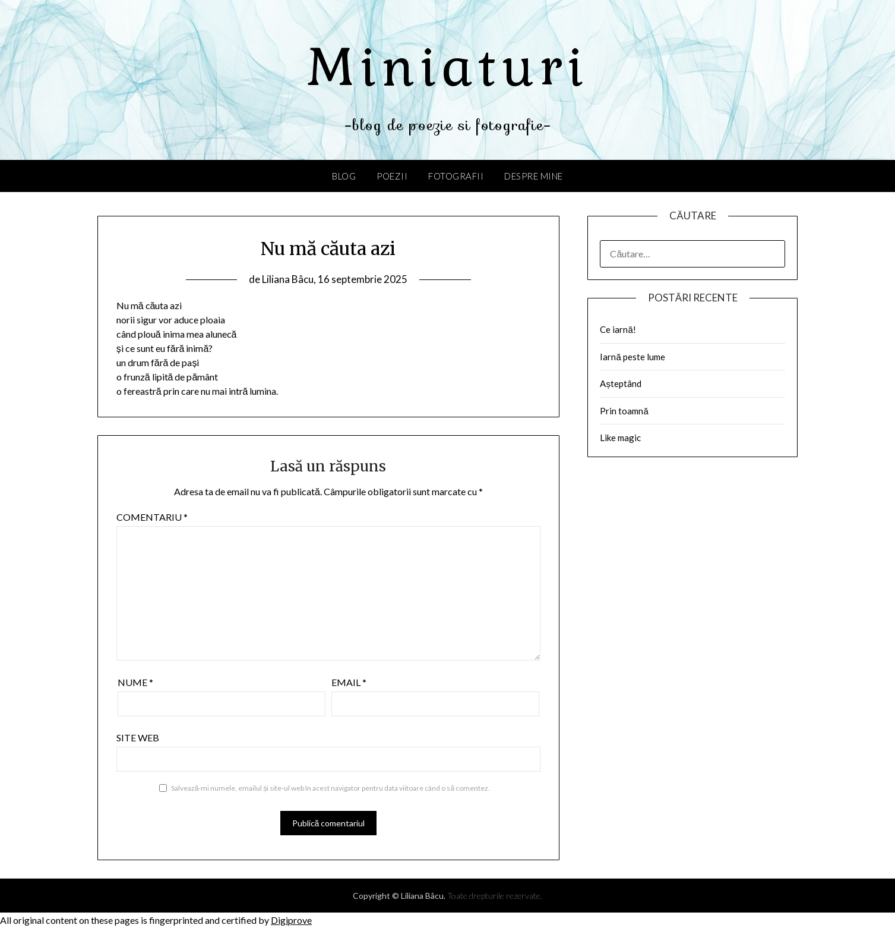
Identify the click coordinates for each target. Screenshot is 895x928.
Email (348, 682)
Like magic (620, 437)
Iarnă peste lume (632, 356)
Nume (135, 682)
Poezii (392, 176)
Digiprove (291, 920)
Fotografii (455, 176)
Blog (344, 176)
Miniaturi (448, 67)
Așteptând (620, 383)
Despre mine (533, 176)
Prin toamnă (624, 410)
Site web (137, 737)
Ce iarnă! (617, 329)
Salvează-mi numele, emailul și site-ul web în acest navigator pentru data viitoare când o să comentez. (330, 788)
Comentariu (152, 517)
